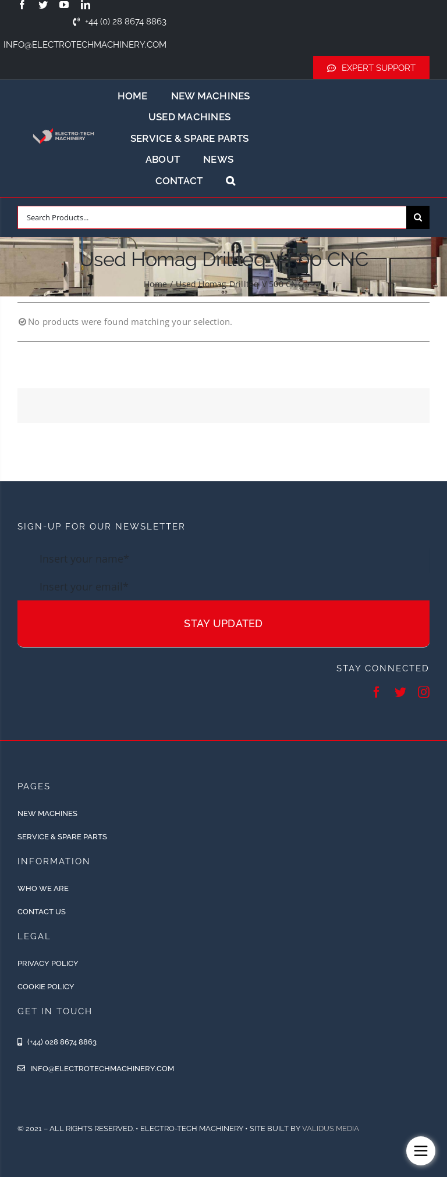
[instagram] (424, 692)
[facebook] (22, 4)
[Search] (418, 217)
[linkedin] (85, 4)
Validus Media (330, 1128)
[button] (230, 180)
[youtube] (64, 4)
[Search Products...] (211, 217)
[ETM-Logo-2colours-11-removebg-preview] (63, 124)
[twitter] (43, 4)
